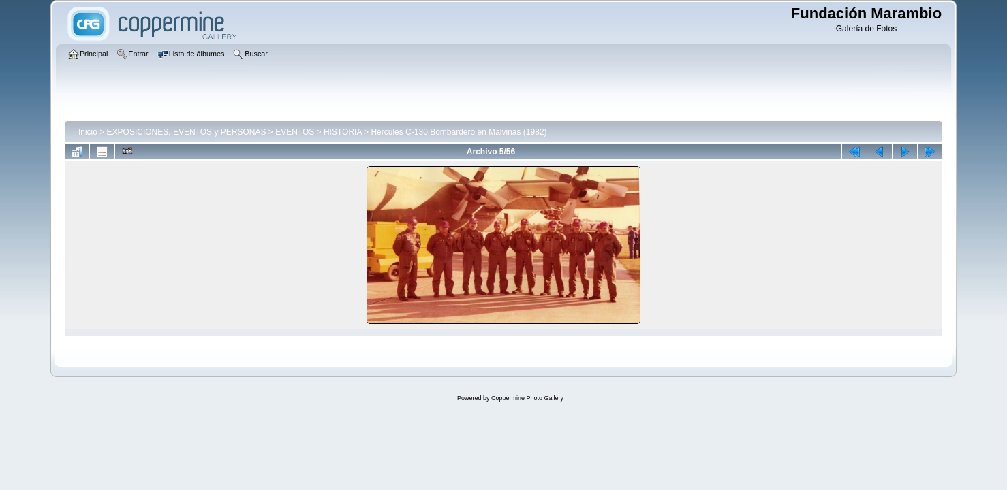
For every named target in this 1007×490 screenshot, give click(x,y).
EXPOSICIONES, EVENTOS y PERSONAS (186, 132)
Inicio (87, 132)
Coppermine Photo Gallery (527, 398)
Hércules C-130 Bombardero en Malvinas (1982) (458, 132)
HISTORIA (343, 132)
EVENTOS (294, 132)
